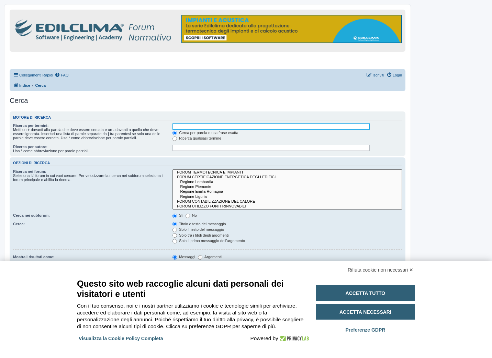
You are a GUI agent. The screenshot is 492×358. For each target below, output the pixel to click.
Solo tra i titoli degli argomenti (200, 235)
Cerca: (19, 224)
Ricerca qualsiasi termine (196, 138)
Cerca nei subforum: (31, 215)
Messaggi (183, 257)
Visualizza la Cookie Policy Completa (121, 338)
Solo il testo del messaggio (198, 229)
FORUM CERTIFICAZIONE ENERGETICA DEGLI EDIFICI (287, 177)
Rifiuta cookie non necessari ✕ (380, 270)
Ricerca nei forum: (29, 171)
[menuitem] (61, 75)
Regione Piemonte (287, 186)
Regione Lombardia (287, 182)
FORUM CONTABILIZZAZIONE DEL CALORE (287, 201)
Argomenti (210, 257)
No (191, 215)
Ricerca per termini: (30, 125)
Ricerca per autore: (30, 147)
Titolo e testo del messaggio (199, 224)
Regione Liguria (287, 196)
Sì (177, 215)
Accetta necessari (365, 312)
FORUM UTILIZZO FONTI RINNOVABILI (287, 206)
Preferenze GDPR (365, 330)
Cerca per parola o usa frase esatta (205, 133)
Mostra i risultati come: (33, 257)
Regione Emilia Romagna (287, 191)
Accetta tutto (365, 293)
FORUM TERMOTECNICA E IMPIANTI (287, 172)
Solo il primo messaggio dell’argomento (208, 241)
